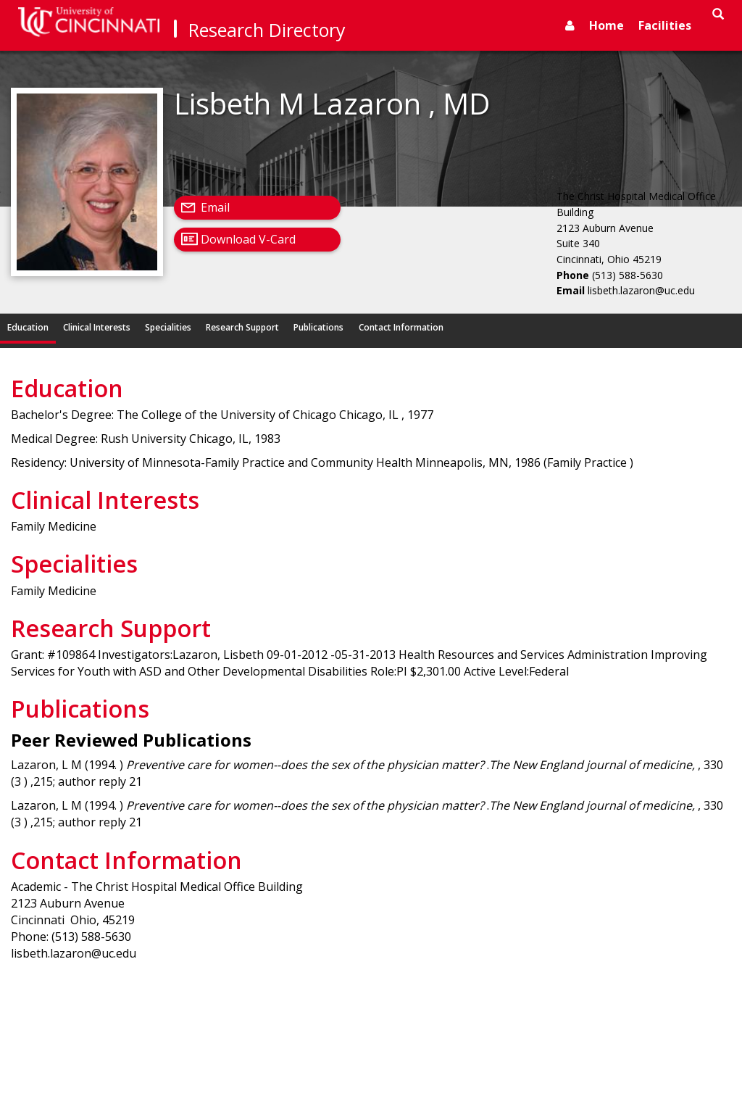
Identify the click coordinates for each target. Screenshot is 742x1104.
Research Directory (267, 29)
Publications (318, 327)
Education (28, 327)
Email (215, 207)
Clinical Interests (96, 327)
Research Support (242, 327)
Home (606, 25)
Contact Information (401, 327)
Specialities (168, 327)
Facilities (664, 25)
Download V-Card (248, 239)
